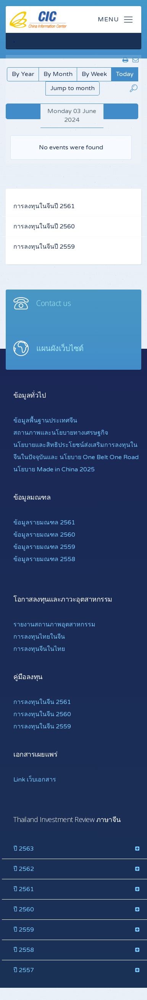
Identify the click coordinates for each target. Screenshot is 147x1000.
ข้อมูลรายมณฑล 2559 (44, 547)
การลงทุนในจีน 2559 (42, 726)
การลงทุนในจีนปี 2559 (44, 247)
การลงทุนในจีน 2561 (42, 702)
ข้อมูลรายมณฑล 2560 (44, 535)
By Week (94, 74)
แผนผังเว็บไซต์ (60, 348)
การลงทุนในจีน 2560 (42, 714)
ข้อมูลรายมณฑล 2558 (44, 559)
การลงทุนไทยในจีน (39, 637)
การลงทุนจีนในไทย (39, 649)
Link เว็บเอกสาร (34, 779)
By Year (23, 74)
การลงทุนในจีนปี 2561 (44, 206)
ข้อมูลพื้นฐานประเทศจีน (45, 420)
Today (125, 74)
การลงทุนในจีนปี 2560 (44, 226)
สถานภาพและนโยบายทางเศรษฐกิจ (60, 433)
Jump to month (72, 88)
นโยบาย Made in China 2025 (54, 469)
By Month (58, 74)
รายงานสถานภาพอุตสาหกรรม (54, 624)
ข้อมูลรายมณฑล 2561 (44, 522)
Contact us (53, 303)
